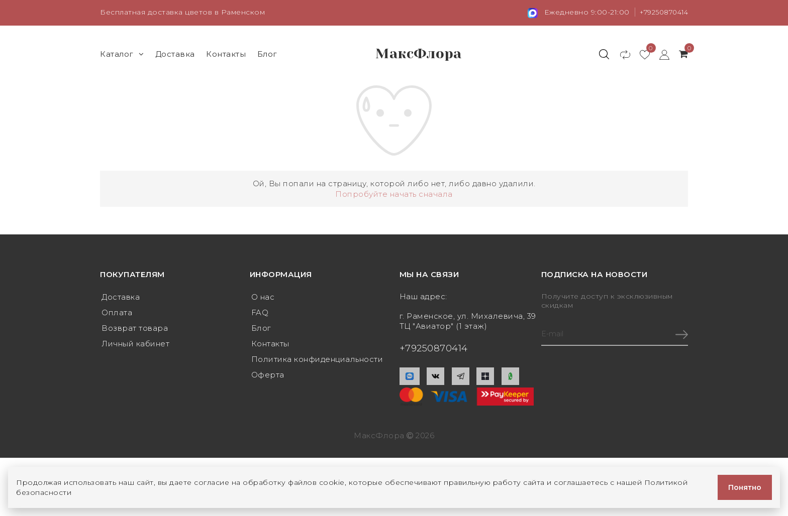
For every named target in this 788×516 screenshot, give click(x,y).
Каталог (122, 53)
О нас (263, 297)
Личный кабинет (135, 345)
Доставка (175, 53)
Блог (267, 53)
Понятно (744, 487)
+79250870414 (661, 12)
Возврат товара (135, 329)
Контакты (226, 53)
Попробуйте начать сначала (394, 193)
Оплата (117, 313)
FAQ (260, 313)
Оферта (267, 377)
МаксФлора (418, 53)
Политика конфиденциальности (317, 361)
